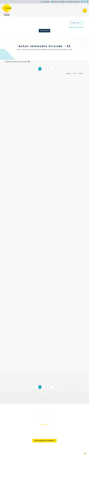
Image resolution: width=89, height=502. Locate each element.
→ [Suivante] (52, 69)
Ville (81, 73)
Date (69, 73)
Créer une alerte (73, 2)
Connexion (45, 2)
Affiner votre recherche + (76, 27)
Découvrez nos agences (44, 440)
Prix (75, 73)
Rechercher (44, 30)
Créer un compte (58, 2)
